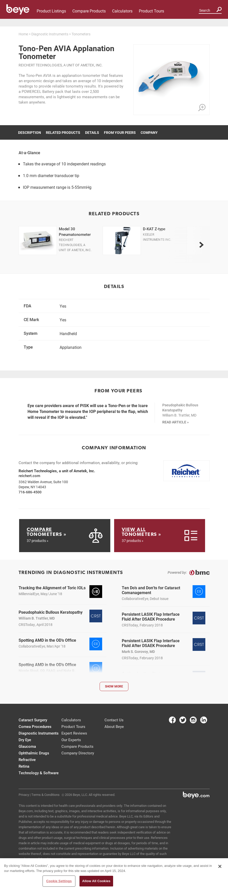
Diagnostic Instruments (49, 34)
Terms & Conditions (45, 794)
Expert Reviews (74, 733)
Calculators (122, 10)
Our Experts (71, 739)
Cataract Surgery (33, 719)
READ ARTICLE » (175, 422)
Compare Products (89, 10)
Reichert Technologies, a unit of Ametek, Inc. (61, 65)
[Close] (219, 867)
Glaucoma (27, 746)
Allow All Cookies (96, 882)
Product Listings (51, 10)
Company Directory (77, 752)
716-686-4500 (30, 492)
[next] (201, 244)
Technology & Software (39, 772)
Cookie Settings (59, 882)
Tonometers (81, 34)
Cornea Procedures (35, 726)
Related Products (63, 132)
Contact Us (114, 719)
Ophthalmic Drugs (34, 752)
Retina (24, 766)
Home (23, 34)
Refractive (27, 759)
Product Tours (151, 10)
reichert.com (29, 475)
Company (149, 132)
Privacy (24, 794)
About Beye (114, 726)
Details (92, 132)
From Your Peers (120, 132)
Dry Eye (25, 739)
